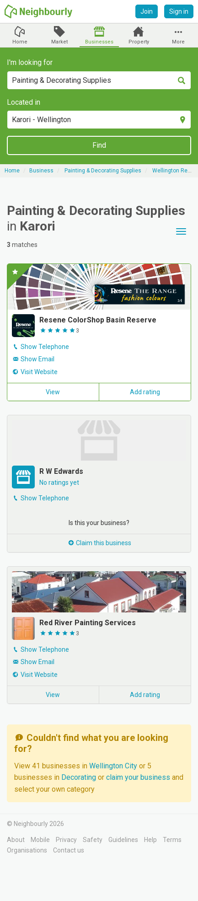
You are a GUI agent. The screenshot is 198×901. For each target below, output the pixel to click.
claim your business (138, 777)
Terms (172, 839)
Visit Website (39, 371)
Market (59, 42)
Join (146, 11)
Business (41, 170)
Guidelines (123, 839)
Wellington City (114, 766)
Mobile (40, 839)
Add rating (145, 392)
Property (138, 42)
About (16, 839)
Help (150, 839)
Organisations (27, 850)
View (53, 392)
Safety (92, 839)
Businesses (99, 42)
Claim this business (99, 543)
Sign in (178, 11)
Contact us (68, 850)
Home (19, 42)
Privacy (66, 839)
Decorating (79, 777)
